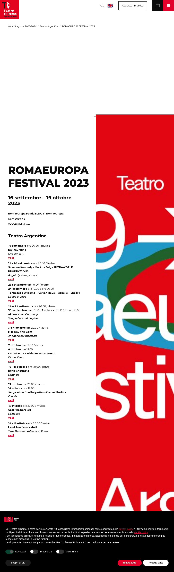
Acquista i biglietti (132, 5)
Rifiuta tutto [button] (129, 562)
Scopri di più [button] (18, 562)
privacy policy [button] (126, 529)
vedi (11, 257)
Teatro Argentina (49, 26)
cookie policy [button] (141, 532)
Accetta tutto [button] (156, 562)
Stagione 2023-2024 (25, 26)
